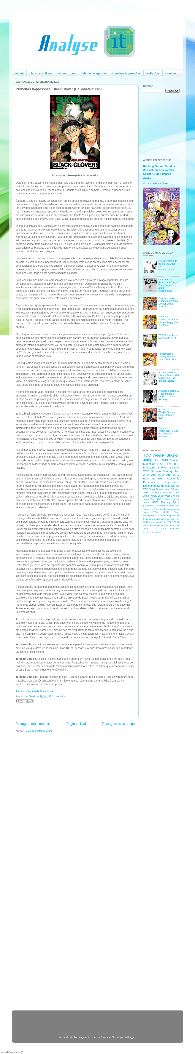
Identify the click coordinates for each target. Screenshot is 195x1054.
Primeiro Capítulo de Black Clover (35, 691)
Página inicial (76, 724)
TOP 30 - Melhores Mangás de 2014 (168, 336)
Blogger (131, 1037)
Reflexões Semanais (156, 485)
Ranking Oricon (170, 502)
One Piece (164, 464)
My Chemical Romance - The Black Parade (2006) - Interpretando (166, 285)
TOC (147, 455)
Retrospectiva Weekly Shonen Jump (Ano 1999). (167, 357)
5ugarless (106, 1037)
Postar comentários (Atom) (39, 731)
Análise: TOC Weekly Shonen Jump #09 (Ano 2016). (166, 413)
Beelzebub (148, 505)
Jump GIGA (150, 528)
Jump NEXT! (150, 502)
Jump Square (172, 499)
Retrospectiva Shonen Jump (157, 515)
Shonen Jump (67, 73)
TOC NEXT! (161, 512)
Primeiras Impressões (126, 73)
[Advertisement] (158, 595)
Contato (170, 73)
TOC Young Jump (158, 492)
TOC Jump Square (153, 489)
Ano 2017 (173, 474)
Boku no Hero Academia (161, 478)
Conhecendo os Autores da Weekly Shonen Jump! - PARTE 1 (168, 302)
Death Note (174, 525)
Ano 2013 (156, 499)
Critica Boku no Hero (164, 519)
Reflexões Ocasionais (152, 532)
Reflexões (153, 73)
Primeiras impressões (161, 482)
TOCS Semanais (170, 528)
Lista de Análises (40, 73)
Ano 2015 (161, 460)
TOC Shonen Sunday (157, 471)
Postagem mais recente (33, 724)
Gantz (176, 512)
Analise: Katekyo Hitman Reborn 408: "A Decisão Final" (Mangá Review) (169, 376)
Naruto (175, 485)
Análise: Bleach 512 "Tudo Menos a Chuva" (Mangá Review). (168, 395)
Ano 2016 (157, 474)
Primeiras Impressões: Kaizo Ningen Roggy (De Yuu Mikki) (168, 320)
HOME (19, 73)
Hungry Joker (157, 496)
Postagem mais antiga (118, 724)
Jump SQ (169, 489)
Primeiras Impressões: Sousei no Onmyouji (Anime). (168, 432)
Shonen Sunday (168, 467)
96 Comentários (57, 696)
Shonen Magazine (94, 73)
